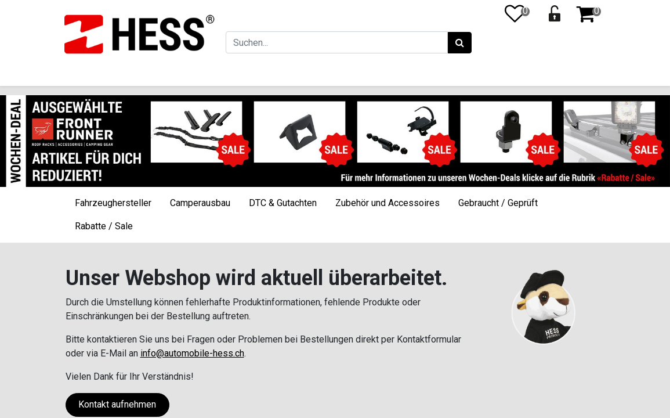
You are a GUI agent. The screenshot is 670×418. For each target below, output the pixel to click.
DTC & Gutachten (283, 202)
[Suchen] (458, 43)
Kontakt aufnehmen (117, 404)
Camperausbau (200, 202)
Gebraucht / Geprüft (498, 202)
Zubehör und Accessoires (387, 202)
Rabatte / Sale (104, 226)
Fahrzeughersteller (113, 202)
